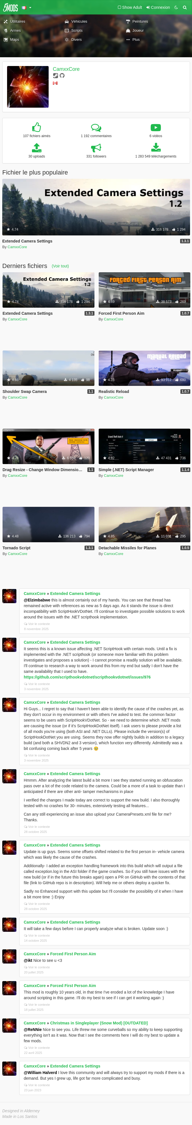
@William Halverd (40, 1072)
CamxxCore (66, 69)
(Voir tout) (60, 266)
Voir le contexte (37, 624)
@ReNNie (33, 1029)
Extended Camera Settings (75, 593)
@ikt (28, 960)
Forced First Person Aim (73, 954)
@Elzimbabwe (37, 600)
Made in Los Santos (19, 1116)
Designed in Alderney (21, 1111)
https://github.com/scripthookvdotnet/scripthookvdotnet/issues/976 (87, 677)
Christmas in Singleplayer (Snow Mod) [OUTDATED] (99, 1023)
